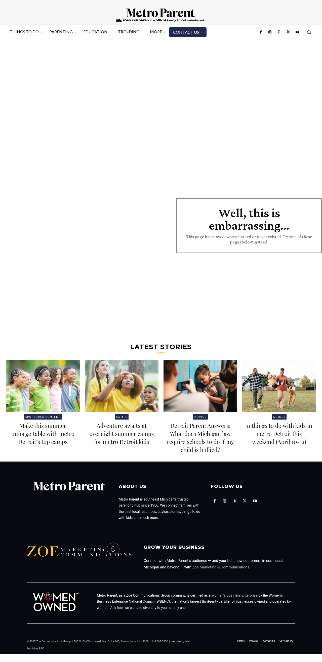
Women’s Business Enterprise (235, 603)
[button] (309, 32)
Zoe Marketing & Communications (220, 575)
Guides (279, 416)
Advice (200, 416)
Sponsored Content (42, 416)
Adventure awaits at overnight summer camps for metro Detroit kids (121, 437)
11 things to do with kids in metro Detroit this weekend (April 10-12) (279, 437)
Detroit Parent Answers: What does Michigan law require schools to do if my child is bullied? (200, 441)
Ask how (117, 616)
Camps (121, 416)
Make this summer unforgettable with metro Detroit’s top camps (43, 437)
